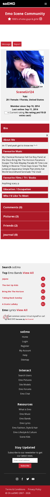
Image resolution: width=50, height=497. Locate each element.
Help (25, 355)
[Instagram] (40, 19)
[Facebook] (22, 479)
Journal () (10, 234)
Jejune (5, 278)
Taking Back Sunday (12, 297)
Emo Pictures (25, 379)
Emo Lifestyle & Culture (25, 432)
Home (25, 336)
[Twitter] (27, 479)
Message (6, 44)
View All (28, 273)
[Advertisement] (25, 33)
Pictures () (11, 216)
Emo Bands (25, 418)
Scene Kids (25, 436)
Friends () (10, 225)
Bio (5, 128)
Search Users (25, 375)
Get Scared (29, 319)
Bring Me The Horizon (13, 291)
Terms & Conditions (15, 489)
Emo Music (25, 413)
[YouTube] (33, 479)
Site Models (25, 384)
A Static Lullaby (10, 304)
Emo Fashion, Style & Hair (25, 427)
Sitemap (25, 359)
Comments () (12, 207)
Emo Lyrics (25, 423)
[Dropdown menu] (45, 4)
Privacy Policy (34, 489)
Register (25, 346)
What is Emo (25, 409)
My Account (25, 350)
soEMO (9, 4)
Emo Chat (25, 393)
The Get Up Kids (10, 285)
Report (17, 44)
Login (25, 341)
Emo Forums (25, 389)
